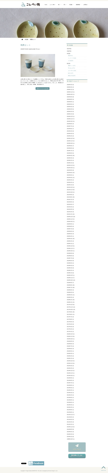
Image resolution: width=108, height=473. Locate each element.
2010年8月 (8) (70, 429)
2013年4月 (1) (70, 404)
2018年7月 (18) (70, 287)
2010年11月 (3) (70, 426)
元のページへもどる (42, 88)
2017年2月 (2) (70, 329)
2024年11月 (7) (70, 118)
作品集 (70, 4)
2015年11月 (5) (70, 363)
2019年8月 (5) (70, 255)
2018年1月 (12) (70, 302)
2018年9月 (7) (70, 282)
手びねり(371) (71, 68)
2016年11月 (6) (70, 336)
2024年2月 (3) (70, 136)
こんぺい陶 (52, 4)
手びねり (38, 49)
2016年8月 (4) (70, 343)
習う (59, 4)
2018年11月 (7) (70, 277)
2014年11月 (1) (70, 373)
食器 (34, 49)
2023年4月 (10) (70, 155)
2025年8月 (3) (70, 99)
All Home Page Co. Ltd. (53, 470)
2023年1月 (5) (70, 162)
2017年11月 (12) (71, 307)
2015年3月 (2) (70, 365)
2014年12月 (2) (70, 370)
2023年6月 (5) (70, 153)
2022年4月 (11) (70, 177)
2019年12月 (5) (70, 246)
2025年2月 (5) (70, 111)
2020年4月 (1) (70, 236)
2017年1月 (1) (70, 331)
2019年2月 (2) (70, 270)
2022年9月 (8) (70, 170)
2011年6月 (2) (70, 417)
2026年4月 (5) (70, 84)
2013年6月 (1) (70, 402)
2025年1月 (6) (70, 114)
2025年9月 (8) (70, 96)
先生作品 (69, 48)
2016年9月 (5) (70, 341)
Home (46, 4)
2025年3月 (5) (70, 109)
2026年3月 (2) (70, 87)
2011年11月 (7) (70, 414)
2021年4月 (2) (70, 206)
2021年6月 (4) (70, 202)
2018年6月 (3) (70, 290)
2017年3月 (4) (70, 326)
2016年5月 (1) (70, 351)
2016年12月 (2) (70, 334)
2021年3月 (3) (70, 209)
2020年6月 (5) (70, 231)
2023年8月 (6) (70, 148)
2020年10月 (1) (70, 221)
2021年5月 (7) (70, 204)
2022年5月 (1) (70, 175)
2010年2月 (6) (70, 436)
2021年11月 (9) (70, 189)
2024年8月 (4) (70, 123)
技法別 (68, 63)
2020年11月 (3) (70, 219)
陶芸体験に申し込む (77, 456)
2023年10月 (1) (70, 143)
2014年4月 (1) (70, 390)
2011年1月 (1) (70, 424)
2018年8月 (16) (70, 285)
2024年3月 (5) (70, 133)
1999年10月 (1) (70, 439)
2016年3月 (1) (70, 353)
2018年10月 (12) (71, 280)
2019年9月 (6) (70, 253)
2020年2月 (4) (70, 241)
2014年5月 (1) (70, 387)
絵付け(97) (70, 73)
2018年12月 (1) (70, 275)
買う (65, 4)
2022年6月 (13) (70, 172)
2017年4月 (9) (70, 324)
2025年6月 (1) (70, 101)
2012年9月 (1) (70, 409)
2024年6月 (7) (70, 128)
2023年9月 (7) (70, 145)
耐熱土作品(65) (71, 75)
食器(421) (70, 55)
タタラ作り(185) (72, 70)
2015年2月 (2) (70, 368)
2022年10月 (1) (70, 167)
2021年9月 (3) (70, 194)
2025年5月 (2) (70, 104)
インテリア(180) (72, 58)
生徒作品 (31, 49)
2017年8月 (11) (70, 314)
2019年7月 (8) (70, 258)
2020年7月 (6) (70, 228)
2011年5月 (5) (70, 419)
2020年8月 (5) (70, 226)
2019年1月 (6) (70, 272)
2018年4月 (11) (70, 294)
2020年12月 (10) (71, 216)
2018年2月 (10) (70, 299)
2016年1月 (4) (70, 358)
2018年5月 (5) (70, 292)
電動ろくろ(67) (71, 65)
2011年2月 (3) (70, 422)
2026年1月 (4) (70, 89)
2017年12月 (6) (70, 304)
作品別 (68, 53)
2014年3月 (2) (70, 392)
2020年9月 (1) (70, 224)
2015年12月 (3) (70, 360)
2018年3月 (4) (70, 297)
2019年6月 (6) (70, 260)
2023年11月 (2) (70, 140)
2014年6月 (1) (70, 385)
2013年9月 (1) (70, 397)
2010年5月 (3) (70, 431)
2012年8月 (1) (70, 412)
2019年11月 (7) (70, 248)
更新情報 (78, 4)
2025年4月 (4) (70, 106)
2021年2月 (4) (70, 211)
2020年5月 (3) (70, 233)
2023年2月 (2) (70, 160)
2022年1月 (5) (70, 184)
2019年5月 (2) (70, 263)
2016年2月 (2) (70, 356)
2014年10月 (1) (70, 375)
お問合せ (85, 4)
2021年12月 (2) (70, 187)
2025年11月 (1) (70, 92)
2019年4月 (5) (70, 265)
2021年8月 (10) (70, 197)
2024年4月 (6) (70, 131)
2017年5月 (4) (70, 321)
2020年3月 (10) (70, 238)
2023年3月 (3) (70, 158)
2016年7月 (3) (70, 346)
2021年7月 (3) (70, 199)
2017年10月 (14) (71, 309)
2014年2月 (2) (70, 395)
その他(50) (70, 60)
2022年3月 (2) (70, 180)
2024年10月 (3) (70, 121)
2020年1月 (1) (70, 243)
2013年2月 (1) (70, 407)
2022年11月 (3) (70, 165)
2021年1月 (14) (70, 214)
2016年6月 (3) (70, 348)
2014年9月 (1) (70, 378)
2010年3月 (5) (70, 434)
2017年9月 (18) (70, 312)
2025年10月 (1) (70, 94)
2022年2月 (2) (70, 182)
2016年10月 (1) (70, 338)
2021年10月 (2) (70, 192)
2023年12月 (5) (70, 138)
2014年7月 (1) (70, 382)
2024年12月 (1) (70, 116)
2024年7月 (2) (70, 126)
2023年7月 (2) (70, 150)
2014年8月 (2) (70, 380)
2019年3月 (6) (70, 268)
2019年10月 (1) (70, 250)
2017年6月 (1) (70, 319)
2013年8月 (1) (70, 400)
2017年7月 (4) (70, 316)
